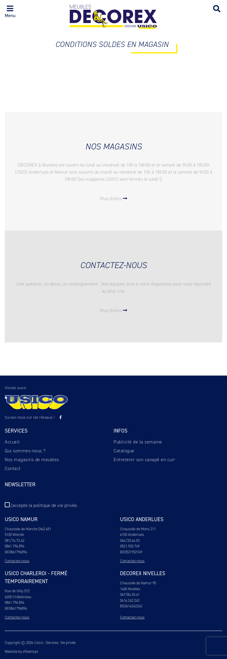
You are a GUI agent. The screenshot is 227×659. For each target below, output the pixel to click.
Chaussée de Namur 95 (138, 582)
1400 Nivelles (130, 588)
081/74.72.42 (14, 540)
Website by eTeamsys (21, 651)
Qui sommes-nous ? (25, 451)
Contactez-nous (17, 560)
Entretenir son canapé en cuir (144, 459)
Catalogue (124, 451)
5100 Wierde (14, 534)
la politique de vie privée (53, 505)
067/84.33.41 (130, 594)
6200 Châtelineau (18, 596)
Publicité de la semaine (138, 442)
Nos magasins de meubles (32, 459)
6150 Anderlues (132, 534)
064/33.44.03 (130, 540)
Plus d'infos (113, 198)
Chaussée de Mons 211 (138, 528)
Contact (13, 468)
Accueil (12, 442)
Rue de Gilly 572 (17, 590)
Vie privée (68, 642)
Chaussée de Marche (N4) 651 (28, 528)
